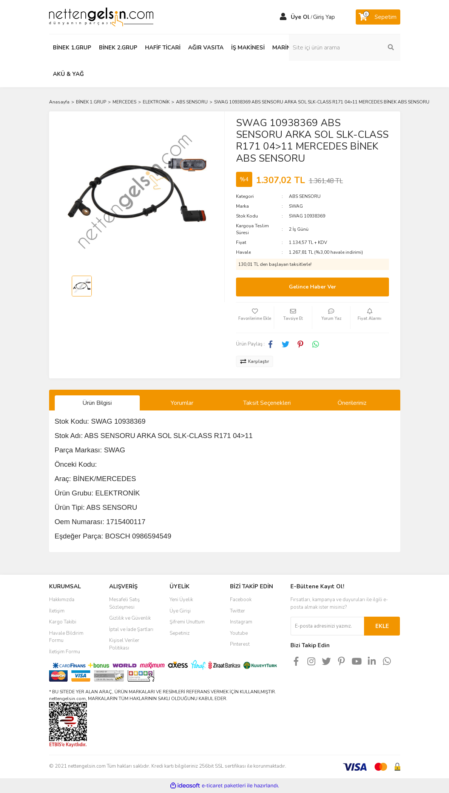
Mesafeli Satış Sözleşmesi (124, 603)
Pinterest (240, 644)
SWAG (296, 206)
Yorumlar (182, 403)
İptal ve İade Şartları (131, 629)
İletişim (57, 611)
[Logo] (101, 17)
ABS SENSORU (305, 196)
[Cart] (378, 17)
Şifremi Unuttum (187, 622)
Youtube (239, 633)
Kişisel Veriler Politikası (124, 644)
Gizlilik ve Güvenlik (130, 618)
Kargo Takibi (62, 622)
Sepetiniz (180, 633)
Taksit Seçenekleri (267, 403)
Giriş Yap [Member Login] (324, 17)
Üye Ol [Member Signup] (300, 17)
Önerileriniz (352, 403)
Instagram (241, 622)
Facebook (241, 599)
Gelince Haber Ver (312, 286)
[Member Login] (283, 17)
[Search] (360, 47)
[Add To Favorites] (255, 317)
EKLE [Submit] (382, 626)
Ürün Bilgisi (97, 403)
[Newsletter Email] (327, 626)
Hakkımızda (61, 599)
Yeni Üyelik (181, 599)
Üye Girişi (180, 611)
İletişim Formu (64, 651)
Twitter (237, 611)
